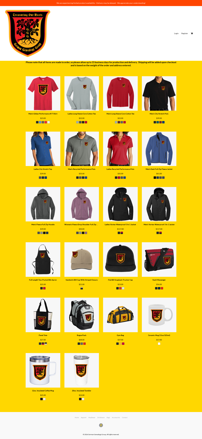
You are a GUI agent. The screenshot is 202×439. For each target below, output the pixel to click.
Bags (108, 417)
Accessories (116, 417)
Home (77, 417)
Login (176, 33)
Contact (124, 417)
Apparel (83, 417)
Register (184, 33)
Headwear (91, 417)
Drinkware (101, 417)
